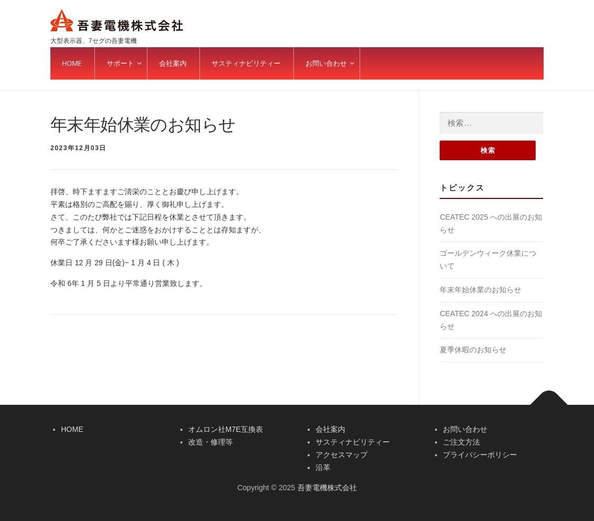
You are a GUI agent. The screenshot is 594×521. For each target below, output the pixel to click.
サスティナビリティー (353, 442)
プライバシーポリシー (480, 454)
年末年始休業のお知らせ (480, 289)
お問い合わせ (465, 429)
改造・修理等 (210, 442)
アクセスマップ (342, 454)
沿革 (323, 467)
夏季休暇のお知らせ (473, 349)
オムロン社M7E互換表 (225, 429)
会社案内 (330, 429)
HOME (72, 429)
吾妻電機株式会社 (327, 487)
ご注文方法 (461, 442)
